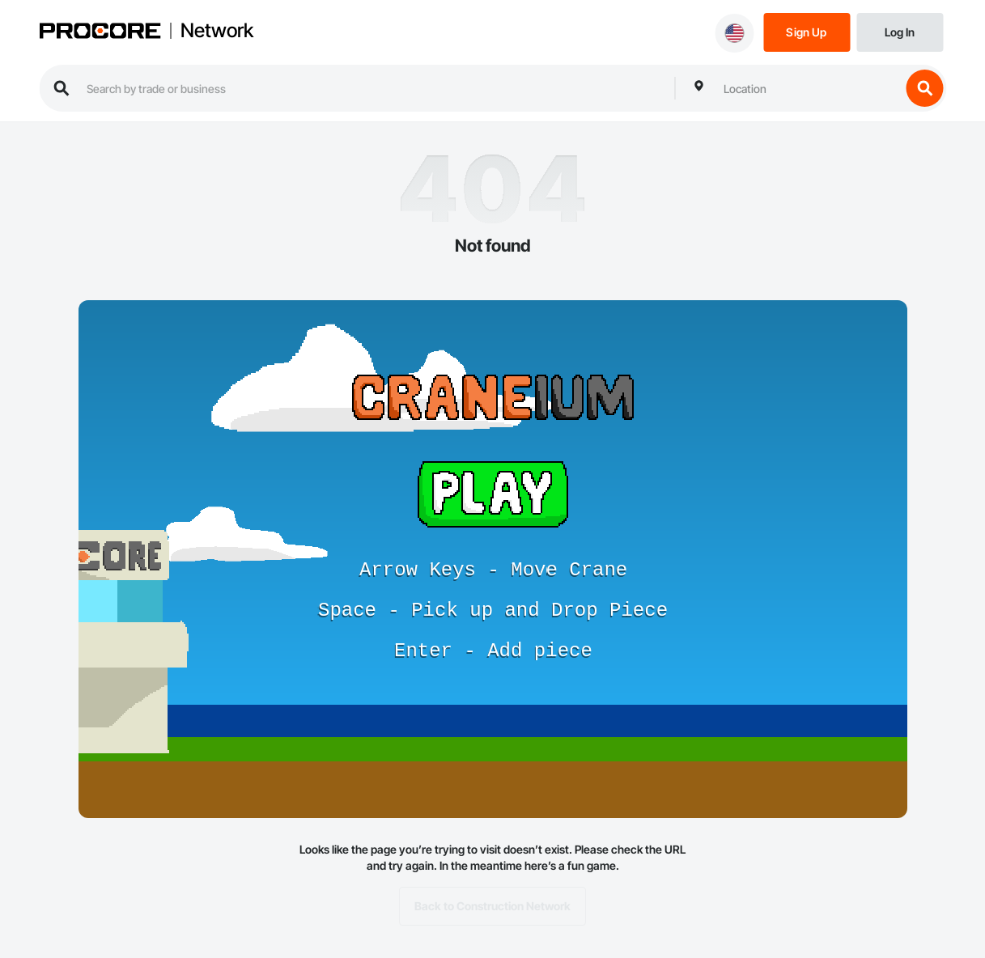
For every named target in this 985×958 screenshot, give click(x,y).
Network (216, 31)
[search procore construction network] (372, 88)
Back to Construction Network (492, 906)
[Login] (899, 31)
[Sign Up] (806, 31)
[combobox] (808, 88)
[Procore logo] (99, 33)
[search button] (924, 88)
